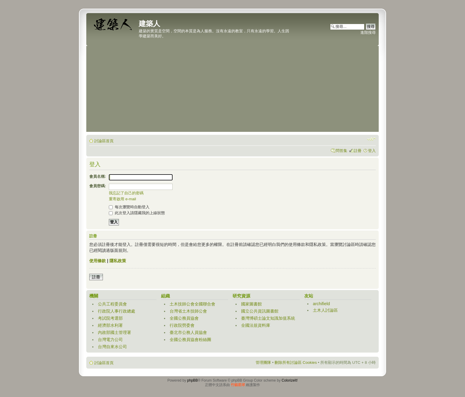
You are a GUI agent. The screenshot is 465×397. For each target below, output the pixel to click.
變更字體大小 (371, 139)
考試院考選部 (110, 318)
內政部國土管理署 (114, 332)
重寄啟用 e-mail (122, 199)
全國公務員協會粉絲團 (190, 339)
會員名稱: (97, 176)
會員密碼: (97, 186)
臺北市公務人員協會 (188, 332)
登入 (372, 150)
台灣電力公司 (110, 339)
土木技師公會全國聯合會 (192, 304)
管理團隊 (263, 362)
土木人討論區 (325, 310)
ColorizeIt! (290, 380)
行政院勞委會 (182, 325)
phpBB (192, 380)
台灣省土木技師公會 (188, 311)
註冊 (358, 150)
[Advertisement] (232, 90)
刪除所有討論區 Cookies (296, 362)
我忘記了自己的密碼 (126, 193)
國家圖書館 (251, 304)
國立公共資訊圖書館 (259, 311)
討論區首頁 (104, 141)
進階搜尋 (368, 32)
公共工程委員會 (112, 304)
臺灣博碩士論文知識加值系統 (268, 318)
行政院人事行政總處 (116, 311)
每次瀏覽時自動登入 (129, 207)
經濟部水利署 (110, 325)
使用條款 (97, 260)
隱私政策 (117, 260)
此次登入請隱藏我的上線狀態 (137, 213)
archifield (321, 303)
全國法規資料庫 (255, 325)
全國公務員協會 (184, 318)
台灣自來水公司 (112, 346)
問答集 (341, 150)
